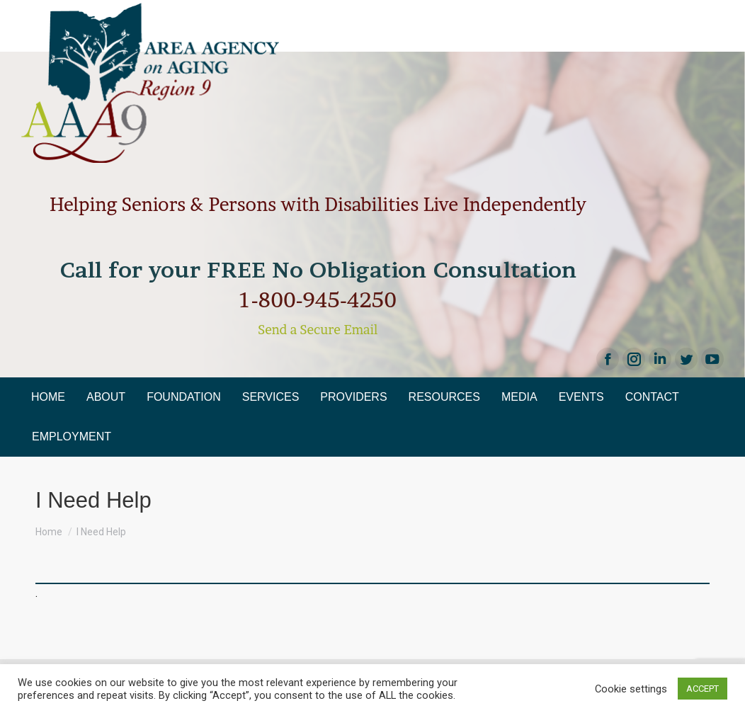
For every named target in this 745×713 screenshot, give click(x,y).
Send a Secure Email (317, 329)
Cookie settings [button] (631, 689)
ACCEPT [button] (702, 688)
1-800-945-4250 (318, 299)
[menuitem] (48, 397)
